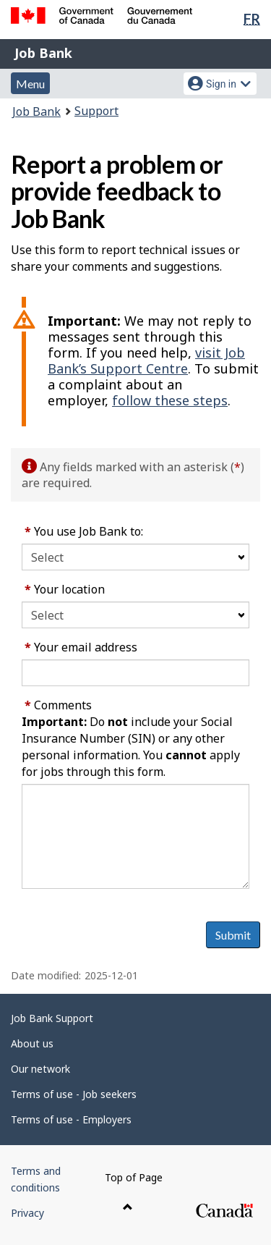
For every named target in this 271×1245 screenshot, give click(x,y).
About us (32, 1043)
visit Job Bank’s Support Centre (146, 360)
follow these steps (170, 400)
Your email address (81, 647)
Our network (40, 1069)
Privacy (27, 1213)
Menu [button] (30, 83)
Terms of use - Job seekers (74, 1094)
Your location (65, 589)
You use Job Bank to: (84, 531)
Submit (233, 935)
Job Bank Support (52, 1018)
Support (96, 111)
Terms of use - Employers (71, 1119)
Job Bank (43, 53)
